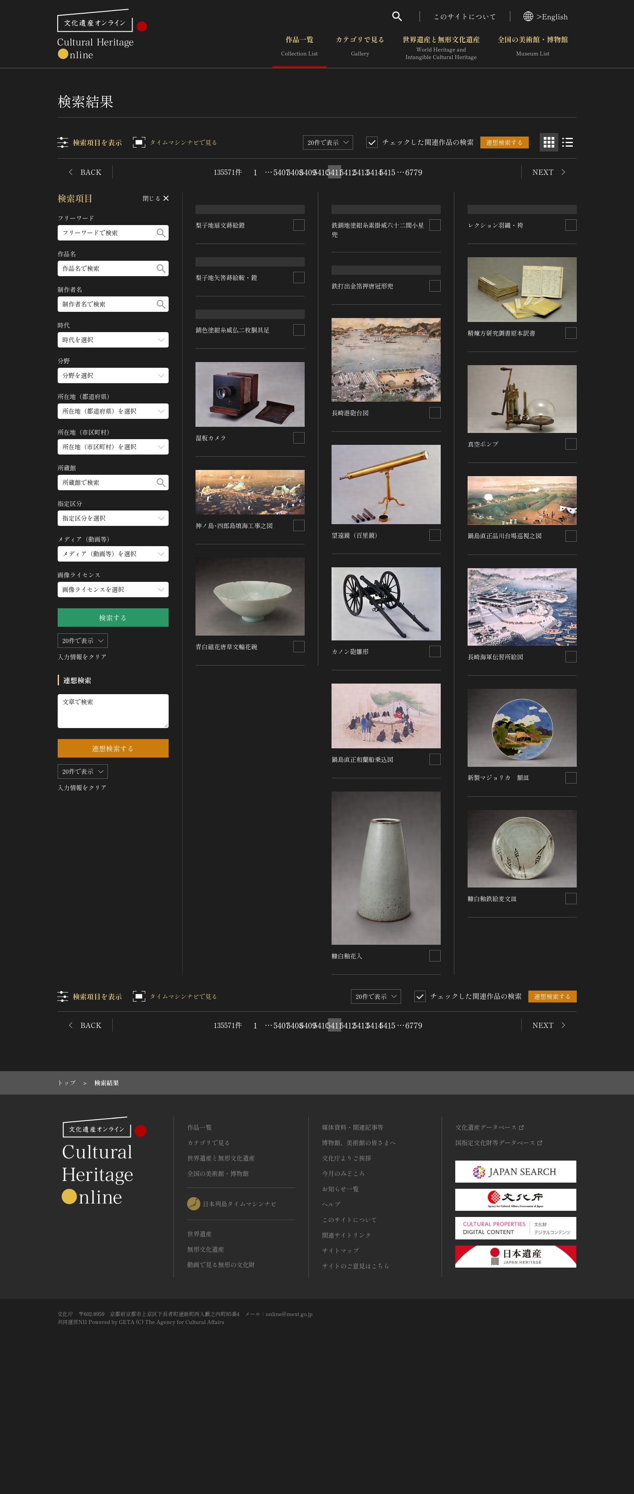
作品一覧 (299, 48)
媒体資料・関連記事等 (352, 1243)
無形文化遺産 (205, 1365)
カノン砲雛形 (350, 767)
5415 (387, 172)
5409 (308, 172)
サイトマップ (340, 1366)
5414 (374, 172)
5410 (321, 172)
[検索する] (161, 232)
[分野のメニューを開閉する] (113, 375)
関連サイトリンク (346, 1350)
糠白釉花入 (347, 1071)
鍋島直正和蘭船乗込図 (363, 875)
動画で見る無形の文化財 (221, 1380)
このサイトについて (465, 16)
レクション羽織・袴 (495, 322)
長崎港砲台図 (350, 529)
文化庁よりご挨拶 (346, 1273)
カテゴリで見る (360, 48)
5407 (281, 172)
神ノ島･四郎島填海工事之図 (234, 779)
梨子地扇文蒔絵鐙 (220, 280)
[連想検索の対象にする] (299, 280)
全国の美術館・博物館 (533, 48)
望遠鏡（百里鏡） (356, 651)
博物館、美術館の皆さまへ (359, 1258)
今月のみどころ (343, 1289)
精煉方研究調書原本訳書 (501, 429)
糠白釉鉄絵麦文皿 (492, 995)
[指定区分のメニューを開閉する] (113, 518)
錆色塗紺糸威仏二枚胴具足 (233, 583)
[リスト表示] (567, 142)
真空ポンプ (483, 540)
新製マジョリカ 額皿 (498, 873)
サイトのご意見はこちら (356, 1381)
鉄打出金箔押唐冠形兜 (363, 402)
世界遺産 (199, 1349)
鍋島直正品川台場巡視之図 (505, 632)
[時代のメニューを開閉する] (113, 340)
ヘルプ (331, 1320)
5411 (334, 172)
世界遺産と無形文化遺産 (441, 48)
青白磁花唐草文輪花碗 (227, 900)
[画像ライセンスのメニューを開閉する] (113, 589)
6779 (413, 172)
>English (545, 16)
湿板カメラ (211, 691)
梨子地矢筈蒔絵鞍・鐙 (227, 388)
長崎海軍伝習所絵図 (495, 753)
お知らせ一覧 (340, 1304)
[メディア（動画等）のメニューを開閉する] (113, 554)
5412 (347, 172)
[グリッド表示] (549, 142)
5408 (295, 172)
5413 (361, 172)
